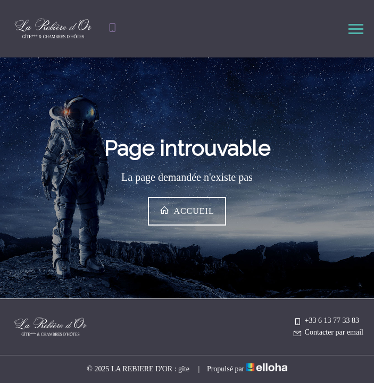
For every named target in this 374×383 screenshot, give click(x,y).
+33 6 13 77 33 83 (326, 320)
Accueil (187, 210)
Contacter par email (328, 332)
